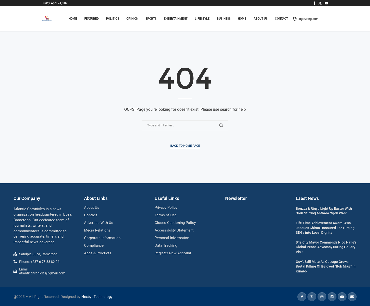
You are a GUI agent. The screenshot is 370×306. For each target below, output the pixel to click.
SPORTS (151, 18)
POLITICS (112, 18)
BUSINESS (224, 18)
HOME (73, 18)
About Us (261, 18)
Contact (281, 18)
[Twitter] (320, 3)
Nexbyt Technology (96, 296)
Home (242, 18)
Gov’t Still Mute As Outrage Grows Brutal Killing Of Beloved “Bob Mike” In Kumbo (326, 266)
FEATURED (91, 18)
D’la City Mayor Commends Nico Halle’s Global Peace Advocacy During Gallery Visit (326, 247)
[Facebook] (314, 3)
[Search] (325, 19)
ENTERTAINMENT (175, 18)
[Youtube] (326, 3)
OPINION (132, 18)
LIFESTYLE (202, 18)
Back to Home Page (185, 145)
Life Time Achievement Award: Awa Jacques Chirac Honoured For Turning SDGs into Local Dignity (325, 227)
